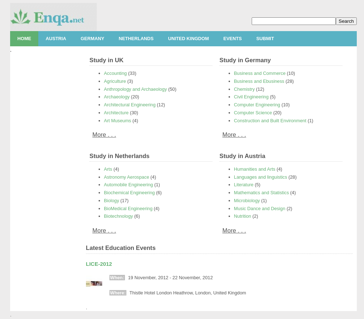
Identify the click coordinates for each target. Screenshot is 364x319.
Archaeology (117, 96)
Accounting (115, 73)
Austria (56, 38)
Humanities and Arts (255, 169)
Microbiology (247, 200)
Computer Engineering (257, 104)
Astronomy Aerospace (126, 177)
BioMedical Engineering (128, 208)
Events (232, 38)
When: (117, 277)
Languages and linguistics (260, 177)
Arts (108, 169)
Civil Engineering (251, 96)
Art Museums (117, 120)
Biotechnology (118, 216)
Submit (265, 38)
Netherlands (136, 38)
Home (24, 38)
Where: (118, 292)
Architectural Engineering (130, 104)
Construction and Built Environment (270, 120)
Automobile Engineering (128, 184)
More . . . (104, 134)
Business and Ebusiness (259, 81)
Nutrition (242, 216)
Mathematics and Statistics (261, 192)
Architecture (116, 112)
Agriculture (115, 81)
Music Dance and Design (259, 208)
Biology (111, 200)
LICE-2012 (99, 264)
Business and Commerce (260, 73)
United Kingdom (188, 38)
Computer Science (253, 112)
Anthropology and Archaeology (135, 89)
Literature (244, 184)
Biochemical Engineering (129, 192)
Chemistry (244, 89)
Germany (92, 38)
